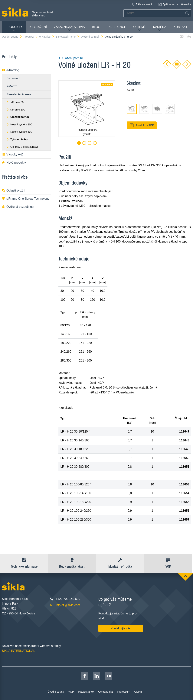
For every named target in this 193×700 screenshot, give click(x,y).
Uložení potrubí (92, 36)
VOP (71, 691)
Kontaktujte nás (120, 628)
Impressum (123, 691)
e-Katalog (46, 36)
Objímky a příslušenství (22, 146)
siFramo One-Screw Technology (25, 198)
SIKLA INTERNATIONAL (18, 650)
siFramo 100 (15, 109)
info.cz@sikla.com (68, 605)
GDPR (138, 691)
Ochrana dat (105, 691)
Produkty (13, 28)
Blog (96, 27)
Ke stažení (38, 27)
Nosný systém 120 (19, 131)
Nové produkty (14, 162)
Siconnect (13, 78)
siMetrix (11, 86)
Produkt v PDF (142, 125)
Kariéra (159, 28)
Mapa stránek (86, 691)
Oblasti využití (13, 190)
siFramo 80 (15, 102)
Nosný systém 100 (19, 124)
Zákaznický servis (69, 28)
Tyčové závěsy (17, 139)
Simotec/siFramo (68, 36)
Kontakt (181, 27)
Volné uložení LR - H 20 (119, 36)
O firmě (139, 28)
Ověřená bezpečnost (18, 206)
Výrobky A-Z (12, 154)
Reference (116, 27)
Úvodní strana (12, 36)
